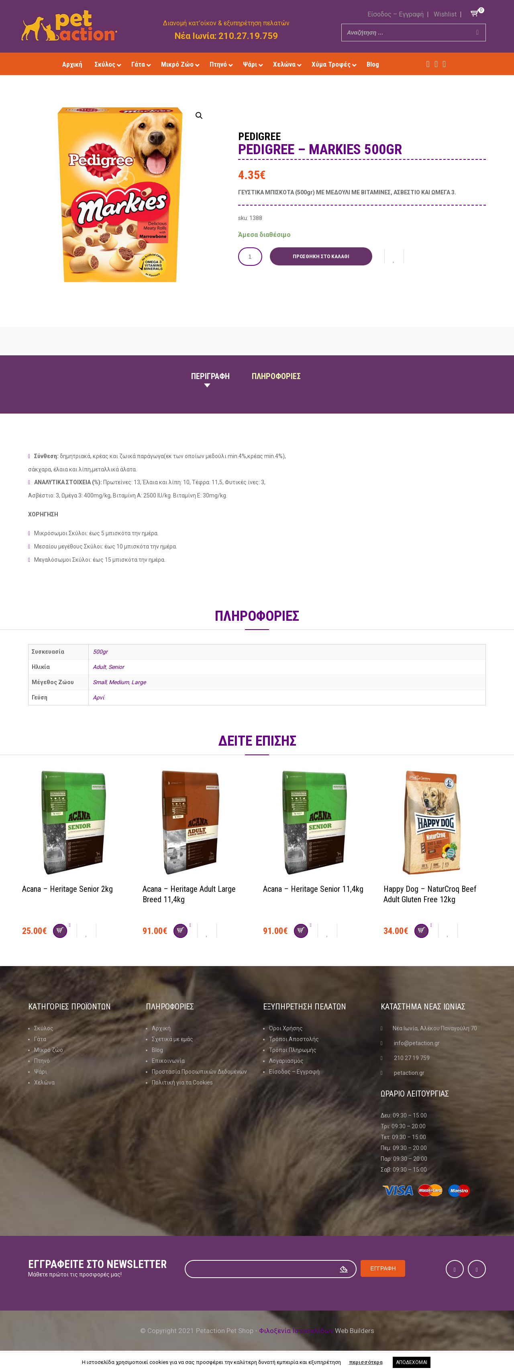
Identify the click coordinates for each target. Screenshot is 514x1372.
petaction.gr (409, 1073)
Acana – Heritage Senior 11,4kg (313, 889)
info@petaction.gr (417, 1043)
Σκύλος (43, 1028)
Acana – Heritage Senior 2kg (67, 889)
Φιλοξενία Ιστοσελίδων (296, 1331)
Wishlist (445, 14)
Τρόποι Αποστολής (294, 1039)
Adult (99, 667)
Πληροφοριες (276, 376)
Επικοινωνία (168, 1061)
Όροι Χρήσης (286, 1028)
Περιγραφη (210, 376)
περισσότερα (366, 1362)
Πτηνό (42, 1061)
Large (138, 682)
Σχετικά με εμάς (172, 1039)
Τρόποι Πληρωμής (292, 1050)
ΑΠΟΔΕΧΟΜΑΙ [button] (411, 1362)
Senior (116, 667)
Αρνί (98, 697)
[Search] (477, 32)
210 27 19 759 (412, 1058)
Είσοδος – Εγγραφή (395, 14)
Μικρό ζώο (48, 1050)
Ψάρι (40, 1071)
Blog (157, 1050)
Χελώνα (44, 1082)
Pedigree (260, 136)
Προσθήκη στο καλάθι (321, 256)
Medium (119, 682)
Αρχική (161, 1028)
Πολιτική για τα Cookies (182, 1082)
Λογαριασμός (286, 1061)
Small (99, 682)
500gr (100, 651)
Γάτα (40, 1039)
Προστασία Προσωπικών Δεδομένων (199, 1071)
